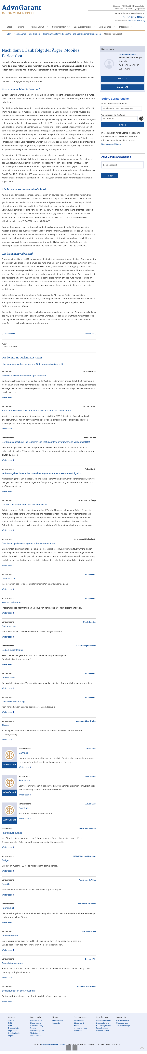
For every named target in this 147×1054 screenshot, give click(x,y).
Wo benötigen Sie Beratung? (113, 115)
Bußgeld (6, 860)
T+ (75, 1048)
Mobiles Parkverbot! (113, 34)
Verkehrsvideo (9, 677)
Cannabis (23, 753)
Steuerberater (59, 27)
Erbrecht (77, 1025)
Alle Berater (105, 27)
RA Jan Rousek (89, 931)
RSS (124, 6)
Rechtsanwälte (36, 1020)
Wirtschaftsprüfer (37, 1031)
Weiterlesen (8, 397)
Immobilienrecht (80, 1028)
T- (69, 1048)
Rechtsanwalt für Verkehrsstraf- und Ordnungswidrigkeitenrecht (72, 34)
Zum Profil (122, 87)
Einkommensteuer (103, 1020)
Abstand (6, 725)
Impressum (119, 8)
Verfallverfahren (10, 935)
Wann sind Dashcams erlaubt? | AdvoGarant (24, 375)
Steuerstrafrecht (102, 1031)
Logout (142, 8)
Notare (33, 1028)
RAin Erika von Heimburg (85, 856)
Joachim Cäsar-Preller (86, 721)
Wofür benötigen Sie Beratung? (114, 103)
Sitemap (116, 6)
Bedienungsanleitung (12, 650)
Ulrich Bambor (89, 622)
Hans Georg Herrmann (86, 646)
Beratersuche (57, 1020)
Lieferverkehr (9, 334)
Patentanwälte (36, 1036)
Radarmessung (9, 626)
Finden (122, 125)
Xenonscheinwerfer (11, 602)
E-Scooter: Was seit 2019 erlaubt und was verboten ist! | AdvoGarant (36, 410)
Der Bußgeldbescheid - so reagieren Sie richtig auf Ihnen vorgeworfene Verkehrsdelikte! (46, 442)
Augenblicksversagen (12, 963)
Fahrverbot (24, 780)
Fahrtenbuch (8, 908)
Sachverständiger (82, 27)
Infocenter (124, 27)
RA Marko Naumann (87, 904)
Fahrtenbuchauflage (12, 833)
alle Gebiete (34, 34)
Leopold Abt (90, 959)
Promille (6, 884)
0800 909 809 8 (134, 17)
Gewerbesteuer (102, 1028)
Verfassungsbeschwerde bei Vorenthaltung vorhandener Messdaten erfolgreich (41, 473)
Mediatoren (35, 1033)
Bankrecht (78, 1031)
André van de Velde (87, 880)
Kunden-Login (132, 8)
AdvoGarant (90, 749)
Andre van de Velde (87, 829)
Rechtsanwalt (37, 27)
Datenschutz (138, 6)
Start (9, 27)
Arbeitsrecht (79, 1020)
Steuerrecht (79, 1023)
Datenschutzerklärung (136, 20)
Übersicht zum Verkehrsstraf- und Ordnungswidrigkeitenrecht (32, 364)
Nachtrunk (89, 334)
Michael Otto (90, 574)
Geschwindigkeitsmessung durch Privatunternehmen (28, 543)
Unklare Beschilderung (13, 701)
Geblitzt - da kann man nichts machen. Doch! (24, 504)
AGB (129, 6)
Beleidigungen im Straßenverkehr (18, 991)
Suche (21, 27)
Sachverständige (37, 1025)
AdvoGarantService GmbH (53, 1044)
